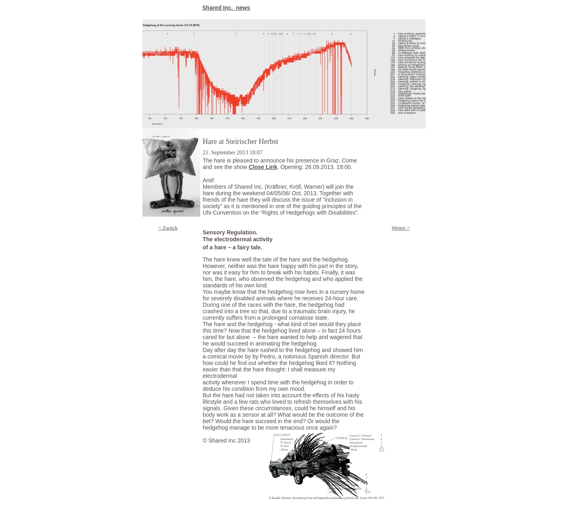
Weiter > (401, 228)
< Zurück (168, 228)
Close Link (263, 167)
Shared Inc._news (226, 7)
